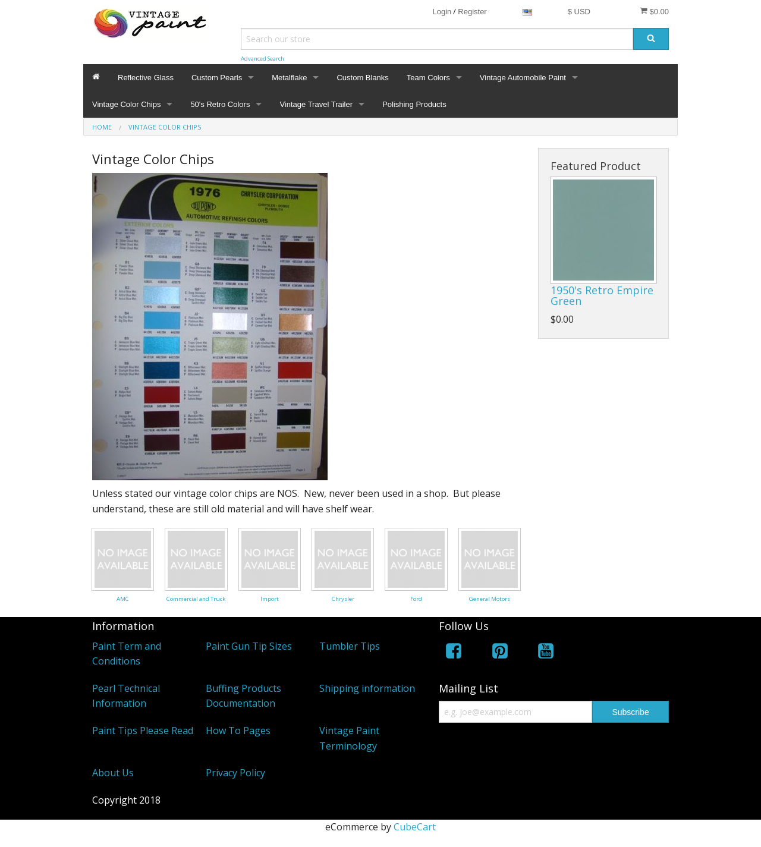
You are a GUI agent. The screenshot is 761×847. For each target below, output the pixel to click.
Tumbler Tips (349, 646)
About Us (113, 772)
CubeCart (415, 826)
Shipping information (367, 688)
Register (472, 11)
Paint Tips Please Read (142, 730)
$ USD (579, 11)
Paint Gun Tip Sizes (249, 646)
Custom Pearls (216, 77)
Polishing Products (414, 104)
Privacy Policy (235, 772)
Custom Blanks (362, 77)
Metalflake (289, 77)
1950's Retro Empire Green (602, 295)
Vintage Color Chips (126, 104)
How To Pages (238, 730)
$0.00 (654, 11)
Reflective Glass (146, 77)
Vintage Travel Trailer (316, 104)
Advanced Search (262, 58)
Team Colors (428, 77)
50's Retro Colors (220, 104)
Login (441, 11)
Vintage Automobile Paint (523, 77)
